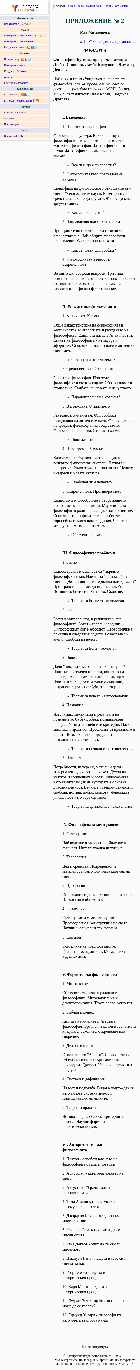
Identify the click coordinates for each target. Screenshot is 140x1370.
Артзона (9, 118)
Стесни (80, 6)
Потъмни (108, 6)
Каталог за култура (15, 112)
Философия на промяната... (112, 41)
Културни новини (14, 47)
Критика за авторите (16, 83)
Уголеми (90, 6)
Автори (8, 77)
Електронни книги (14, 65)
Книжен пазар (12, 94)
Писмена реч (11, 124)
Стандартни (121, 6)
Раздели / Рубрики (15, 71)
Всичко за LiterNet (14, 136)
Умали (98, 6)
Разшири (71, 6)
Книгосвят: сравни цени (18, 100)
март (18, 59)
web (82, 41)
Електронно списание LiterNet (21, 35)
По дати (8, 59)
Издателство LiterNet (16, 24)
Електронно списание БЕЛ (19, 41)
